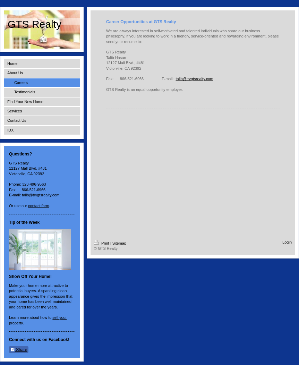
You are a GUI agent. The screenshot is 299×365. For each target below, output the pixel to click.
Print (102, 243)
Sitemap (119, 243)
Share (18, 349)
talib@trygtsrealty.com (40, 195)
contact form (38, 206)
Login (287, 242)
